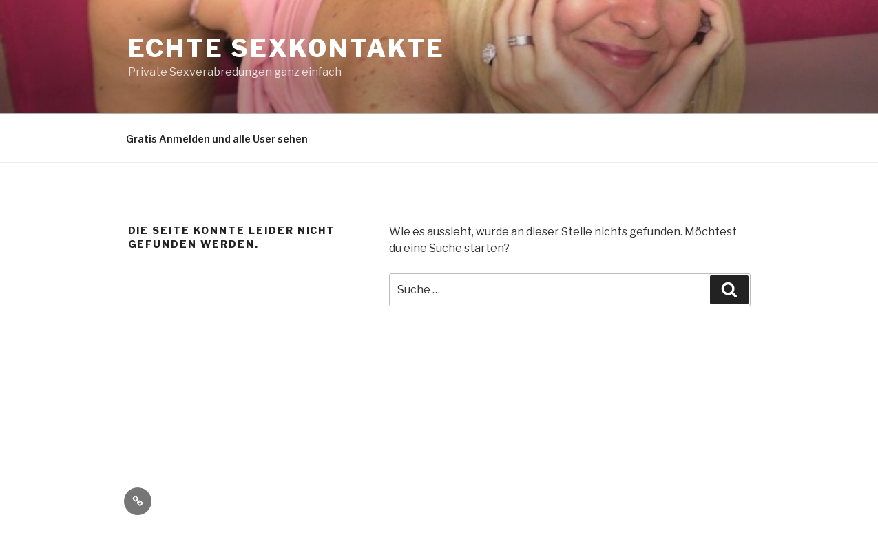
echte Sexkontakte (286, 48)
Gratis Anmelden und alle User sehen (217, 139)
